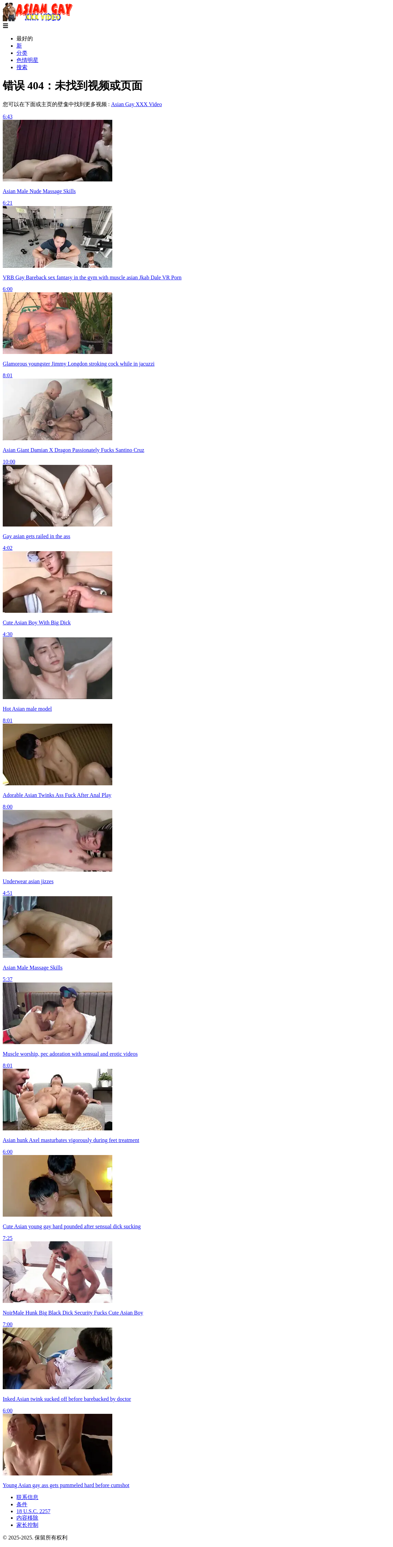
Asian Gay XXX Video (136, 104)
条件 (21, 1504)
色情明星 (27, 60)
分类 (21, 53)
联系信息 (27, 1497)
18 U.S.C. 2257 (33, 1511)
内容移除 (27, 1518)
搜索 (21, 67)
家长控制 (27, 1525)
